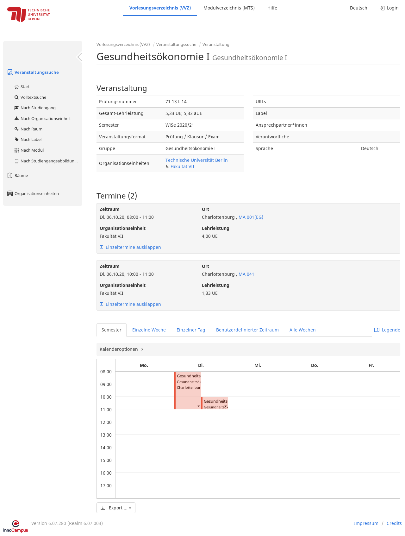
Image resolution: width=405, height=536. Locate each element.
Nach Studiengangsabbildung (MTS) (48, 161)
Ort (205, 209)
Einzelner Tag (191, 330)
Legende (387, 330)
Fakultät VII (182, 166)
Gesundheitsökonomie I (199, 376)
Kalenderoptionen (119, 349)
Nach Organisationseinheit (42, 118)
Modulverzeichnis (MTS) (229, 8)
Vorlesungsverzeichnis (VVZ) (160, 8)
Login (389, 8)
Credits (394, 523)
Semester (112, 330)
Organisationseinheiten (32, 193)
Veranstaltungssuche (32, 72)
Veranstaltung (215, 44)
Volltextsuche (30, 97)
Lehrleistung (215, 228)
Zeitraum (110, 209)
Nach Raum (28, 129)
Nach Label (27, 139)
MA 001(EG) (250, 217)
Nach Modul (29, 150)
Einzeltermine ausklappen (130, 247)
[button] (198, 405)
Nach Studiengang (35, 107)
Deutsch (358, 8)
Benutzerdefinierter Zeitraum (247, 330)
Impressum (366, 523)
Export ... (116, 508)
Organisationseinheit (123, 228)
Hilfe (272, 8)
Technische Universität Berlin (196, 160)
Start (22, 86)
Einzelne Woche (149, 330)
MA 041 (245, 274)
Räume (17, 175)
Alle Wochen (303, 330)
